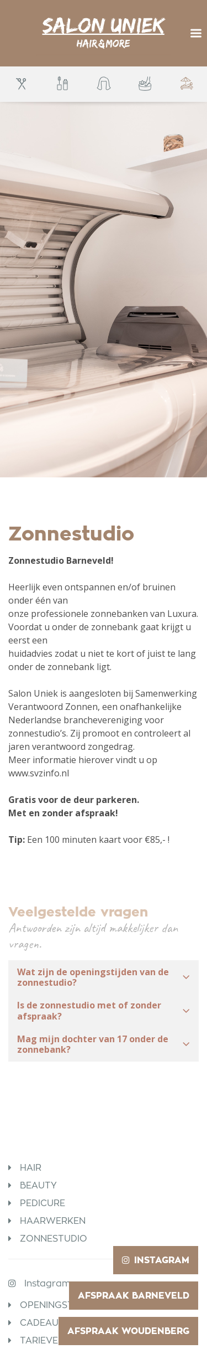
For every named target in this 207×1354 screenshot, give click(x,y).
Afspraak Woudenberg (128, 1331)
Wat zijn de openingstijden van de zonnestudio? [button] (103, 977)
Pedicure (42, 1203)
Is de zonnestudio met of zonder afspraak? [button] (103, 1010)
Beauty (38, 1185)
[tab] (103, 977)
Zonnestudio (53, 1238)
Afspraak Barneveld (133, 1295)
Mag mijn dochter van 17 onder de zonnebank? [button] (103, 1044)
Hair (30, 1167)
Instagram (47, 1283)
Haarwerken (53, 1221)
